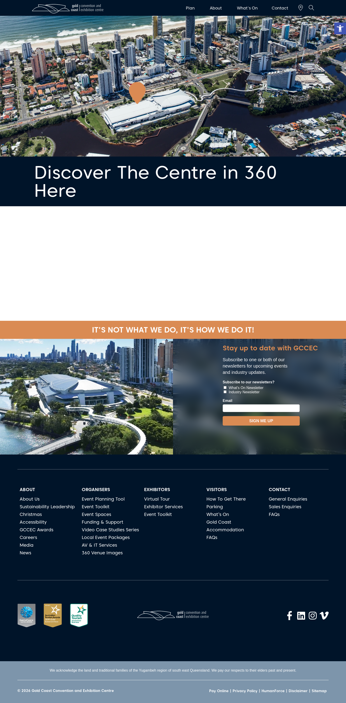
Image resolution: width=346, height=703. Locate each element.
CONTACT (279, 489)
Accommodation (225, 529)
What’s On (217, 514)
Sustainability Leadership (47, 506)
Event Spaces (96, 514)
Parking (214, 506)
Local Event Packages (106, 537)
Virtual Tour (157, 499)
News (25, 553)
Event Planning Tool (103, 499)
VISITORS (216, 489)
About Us (30, 499)
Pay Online (219, 691)
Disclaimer (298, 691)
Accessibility (33, 522)
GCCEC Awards (36, 529)
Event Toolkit (96, 506)
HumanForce (273, 691)
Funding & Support (102, 522)
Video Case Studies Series (110, 529)
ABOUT (27, 489)
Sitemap (319, 691)
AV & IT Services (99, 545)
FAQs (211, 537)
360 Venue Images (102, 553)
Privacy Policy (245, 691)
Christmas (31, 514)
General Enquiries (288, 499)
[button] (340, 28)
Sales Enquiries (285, 506)
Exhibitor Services (163, 506)
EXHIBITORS (157, 489)
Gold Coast (218, 522)
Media (26, 545)
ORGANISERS (96, 489)
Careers (28, 537)
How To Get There (226, 499)
